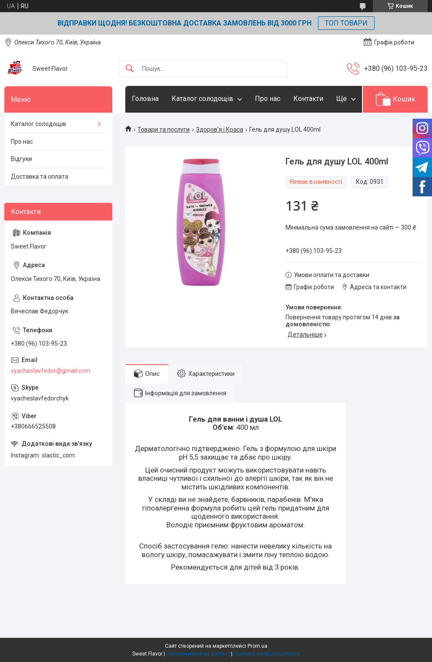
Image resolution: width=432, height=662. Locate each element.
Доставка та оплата (39, 176)
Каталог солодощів (202, 99)
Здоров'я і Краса (219, 129)
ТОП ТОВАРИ (346, 23)
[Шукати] (130, 69)
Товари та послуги (163, 129)
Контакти (308, 99)
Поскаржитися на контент (198, 654)
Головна (145, 99)
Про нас (267, 99)
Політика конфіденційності (267, 654)
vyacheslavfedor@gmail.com (50, 370)
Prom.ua (257, 646)
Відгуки (21, 158)
